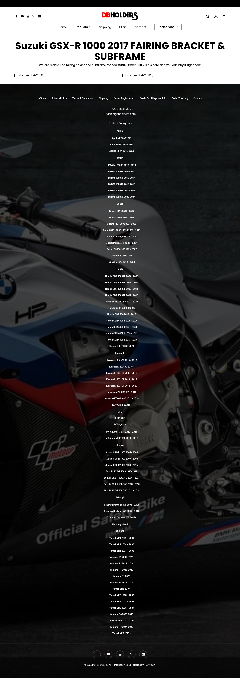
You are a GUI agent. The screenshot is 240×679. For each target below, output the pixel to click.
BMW (120, 158)
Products (83, 27)
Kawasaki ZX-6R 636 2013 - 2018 (122, 398)
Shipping (105, 27)
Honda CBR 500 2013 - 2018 (121, 314)
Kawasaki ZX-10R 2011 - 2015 (121, 379)
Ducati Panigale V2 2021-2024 (121, 243)
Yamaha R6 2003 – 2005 (121, 601)
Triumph (120, 497)
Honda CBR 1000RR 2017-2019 (122, 301)
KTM (120, 412)
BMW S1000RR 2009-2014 (121, 171)
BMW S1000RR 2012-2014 (121, 178)
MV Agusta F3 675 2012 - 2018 (121, 432)
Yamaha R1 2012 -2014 (121, 563)
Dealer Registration (124, 98)
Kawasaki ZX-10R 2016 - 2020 (121, 385)
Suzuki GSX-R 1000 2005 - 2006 (121, 452)
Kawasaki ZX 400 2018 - (121, 366)
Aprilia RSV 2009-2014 (121, 144)
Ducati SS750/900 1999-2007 (122, 249)
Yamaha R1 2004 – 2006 (121, 544)
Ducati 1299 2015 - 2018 (121, 217)
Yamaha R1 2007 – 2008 (121, 551)
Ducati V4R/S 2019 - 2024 (122, 262)
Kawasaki (120, 353)
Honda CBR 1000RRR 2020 (121, 308)
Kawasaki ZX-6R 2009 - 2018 (121, 392)
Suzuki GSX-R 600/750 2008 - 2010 (121, 484)
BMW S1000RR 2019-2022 (121, 190)
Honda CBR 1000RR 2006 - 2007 (121, 282)
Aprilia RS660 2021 (121, 138)
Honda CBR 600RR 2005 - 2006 (121, 320)
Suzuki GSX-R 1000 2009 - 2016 (121, 465)
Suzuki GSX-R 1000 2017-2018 (121, 471)
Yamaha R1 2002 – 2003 (121, 538)
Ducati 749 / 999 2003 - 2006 (121, 224)
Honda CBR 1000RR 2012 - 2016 (121, 295)
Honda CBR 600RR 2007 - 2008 (121, 327)
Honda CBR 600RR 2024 (121, 346)
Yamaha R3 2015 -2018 (121, 582)
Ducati (120, 204)
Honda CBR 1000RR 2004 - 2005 (121, 276)
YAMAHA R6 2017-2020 (121, 620)
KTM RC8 (120, 418)
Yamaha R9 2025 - (121, 633)
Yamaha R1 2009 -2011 (121, 557)
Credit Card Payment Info (152, 98)
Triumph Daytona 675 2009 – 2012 (121, 511)
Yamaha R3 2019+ (121, 589)
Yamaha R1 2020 (121, 576)
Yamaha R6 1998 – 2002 (121, 595)
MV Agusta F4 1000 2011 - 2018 (121, 438)
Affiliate (42, 98)
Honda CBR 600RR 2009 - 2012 (121, 333)
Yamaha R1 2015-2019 (121, 570)
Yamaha (120, 531)
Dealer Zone (167, 27)
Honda (120, 269)
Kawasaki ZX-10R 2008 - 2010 (121, 373)
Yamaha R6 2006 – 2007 (121, 608)
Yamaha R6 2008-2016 (121, 614)
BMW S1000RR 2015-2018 (121, 184)
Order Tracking (180, 98)
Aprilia (120, 131)
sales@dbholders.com (121, 114)
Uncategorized (120, 524)
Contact (140, 27)
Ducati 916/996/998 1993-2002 (122, 236)
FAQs (122, 27)
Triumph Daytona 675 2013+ (121, 517)
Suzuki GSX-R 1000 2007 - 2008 (121, 458)
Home (62, 27)
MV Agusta (120, 424)
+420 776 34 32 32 (121, 108)
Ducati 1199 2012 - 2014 (121, 211)
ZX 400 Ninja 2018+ (122, 405)
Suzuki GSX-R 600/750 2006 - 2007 (121, 478)
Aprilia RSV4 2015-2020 (121, 151)
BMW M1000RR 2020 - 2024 (121, 165)
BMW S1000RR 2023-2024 (121, 197)
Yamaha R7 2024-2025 (121, 627)
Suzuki (120, 445)
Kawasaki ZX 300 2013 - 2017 (122, 360)
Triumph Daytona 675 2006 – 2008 (121, 504)
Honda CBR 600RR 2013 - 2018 (121, 339)
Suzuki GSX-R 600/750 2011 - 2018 (121, 490)
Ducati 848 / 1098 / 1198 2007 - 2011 (121, 230)
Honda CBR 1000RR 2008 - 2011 (121, 289)
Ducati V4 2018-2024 (121, 255)
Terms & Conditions (83, 98)
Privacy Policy (59, 98)
